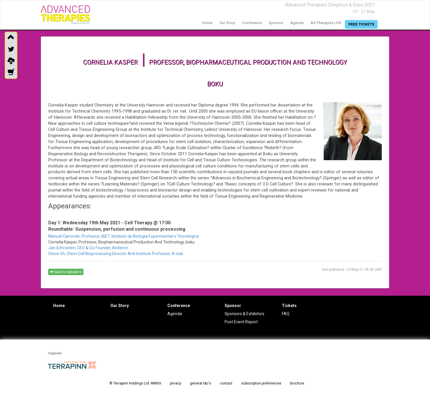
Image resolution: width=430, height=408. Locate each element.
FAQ (285, 313)
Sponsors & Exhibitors (244, 313)
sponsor (276, 23)
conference (252, 23)
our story (227, 23)
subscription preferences (261, 383)
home (207, 23)
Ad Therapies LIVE (326, 23)
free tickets (361, 24)
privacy (175, 383)
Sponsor (233, 305)
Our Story (119, 305)
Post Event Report (241, 321)
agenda (297, 23)
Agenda (174, 313)
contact (226, 383)
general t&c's (200, 383)
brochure (297, 383)
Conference (178, 305)
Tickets (289, 305)
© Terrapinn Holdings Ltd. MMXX (135, 383)
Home (59, 305)
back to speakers (66, 272)
